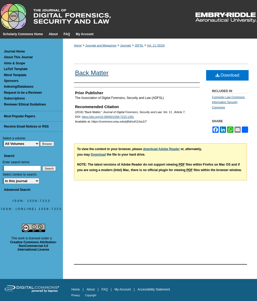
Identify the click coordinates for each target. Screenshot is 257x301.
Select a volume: (14, 138)
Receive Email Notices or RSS (26, 126)
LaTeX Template (16, 69)
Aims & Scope (14, 63)
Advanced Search (17, 190)
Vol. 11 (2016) (156, 45)
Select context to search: (20, 174)
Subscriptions (14, 98)
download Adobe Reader (161, 149)
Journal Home (14, 51)
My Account (123, 289)
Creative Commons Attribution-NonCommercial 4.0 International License (33, 246)
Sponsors (11, 81)
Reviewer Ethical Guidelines (25, 104)
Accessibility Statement (154, 289)
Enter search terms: (16, 162)
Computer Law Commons (228, 97)
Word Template (15, 75)
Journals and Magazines (100, 45)
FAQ (104, 289)
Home (78, 45)
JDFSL (139, 45)
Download (227, 75)
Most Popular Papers (19, 116)
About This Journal (18, 57)
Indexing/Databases (19, 86)
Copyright (90, 295)
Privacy (75, 295)
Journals (125, 45)
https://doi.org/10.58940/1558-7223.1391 (108, 116)
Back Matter (92, 72)
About (91, 289)
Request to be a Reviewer (23, 92)
